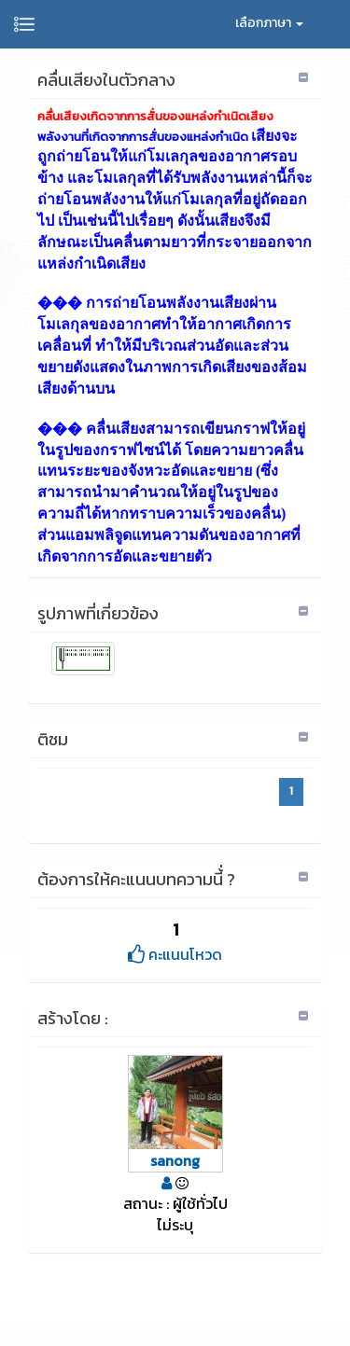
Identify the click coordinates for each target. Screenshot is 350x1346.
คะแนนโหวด (175, 954)
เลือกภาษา (269, 23)
